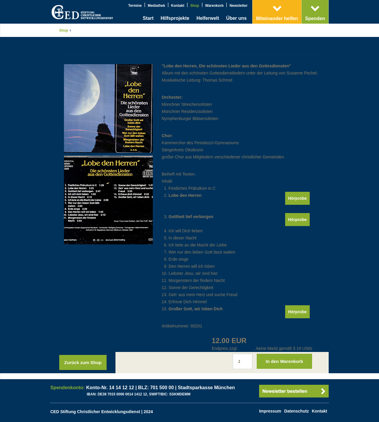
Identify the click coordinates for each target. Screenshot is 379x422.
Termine (135, 6)
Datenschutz (296, 411)
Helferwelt (207, 18)
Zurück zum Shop (83, 362)
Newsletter (238, 6)
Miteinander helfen (277, 18)
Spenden (315, 18)
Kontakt (177, 6)
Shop (194, 6)
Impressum (270, 411)
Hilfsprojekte (174, 18)
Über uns (236, 18)
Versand (246, 348)
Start (148, 18)
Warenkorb (214, 6)
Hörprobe (297, 198)
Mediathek (156, 6)
